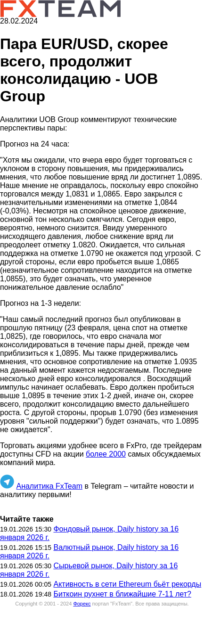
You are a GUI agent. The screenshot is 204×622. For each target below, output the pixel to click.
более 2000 (106, 454)
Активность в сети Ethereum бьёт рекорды (127, 584)
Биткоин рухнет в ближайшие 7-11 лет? (122, 594)
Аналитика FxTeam (49, 486)
